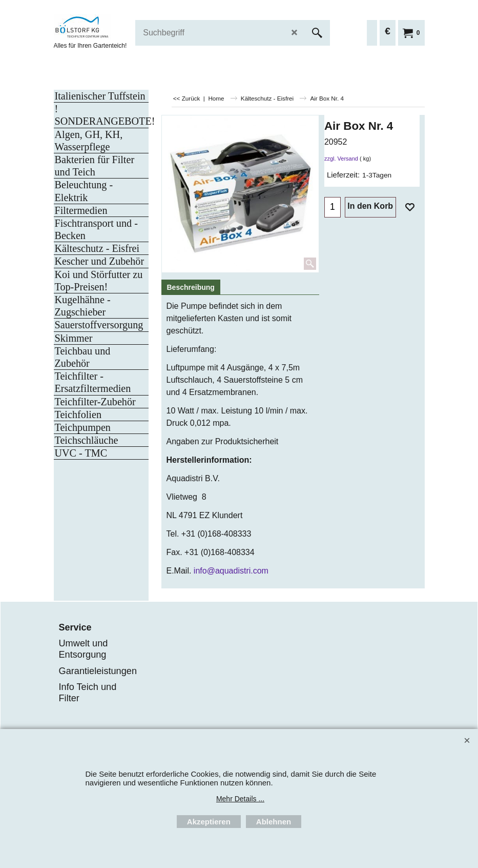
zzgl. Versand (341, 158)
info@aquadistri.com (231, 570)
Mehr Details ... (240, 799)
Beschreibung (191, 287)
